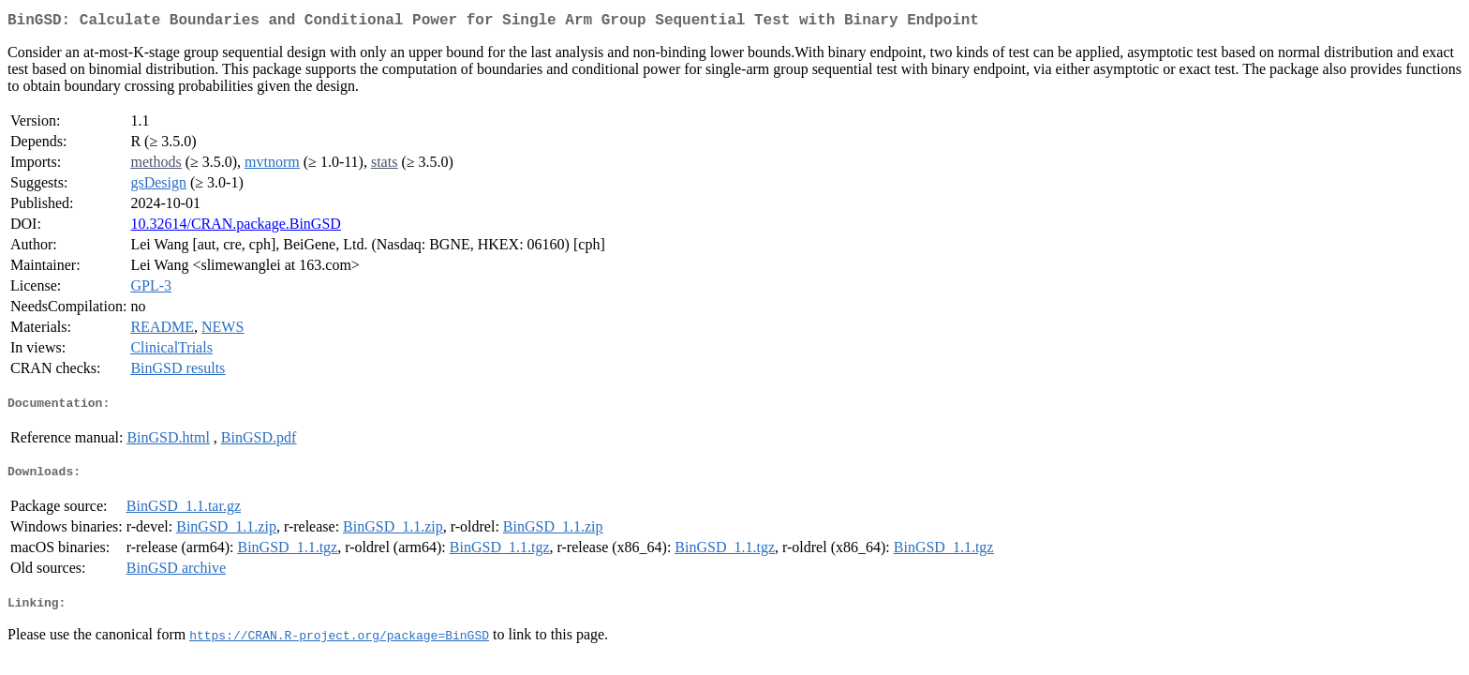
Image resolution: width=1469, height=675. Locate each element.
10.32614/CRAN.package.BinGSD (235, 227)
